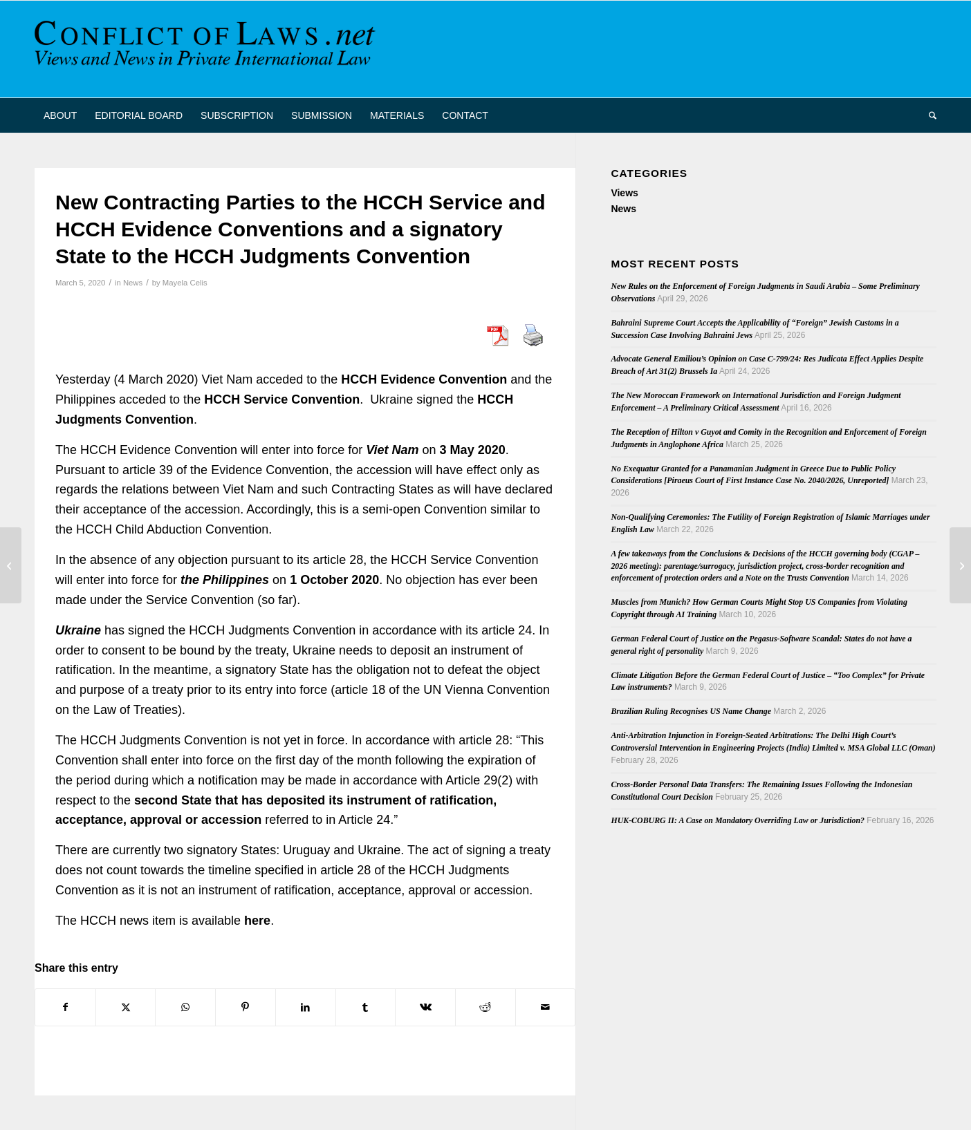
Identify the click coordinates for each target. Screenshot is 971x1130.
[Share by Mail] (545, 1007)
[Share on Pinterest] (245, 1007)
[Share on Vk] (425, 1007)
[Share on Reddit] (485, 1007)
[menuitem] (60, 115)
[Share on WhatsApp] (185, 1007)
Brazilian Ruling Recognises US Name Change (691, 711)
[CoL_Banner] (207, 49)
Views (624, 192)
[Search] (928, 115)
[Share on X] (126, 1007)
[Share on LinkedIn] (305, 1007)
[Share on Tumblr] (366, 1007)
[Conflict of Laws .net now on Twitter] (960, 565)
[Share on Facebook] (65, 1007)
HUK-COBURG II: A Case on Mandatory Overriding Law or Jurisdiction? (737, 820)
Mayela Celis (185, 283)
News (132, 283)
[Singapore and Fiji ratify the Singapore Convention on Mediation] (10, 565)
